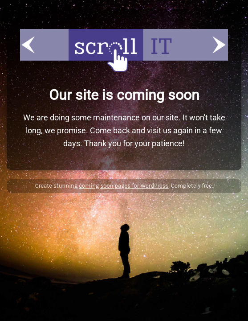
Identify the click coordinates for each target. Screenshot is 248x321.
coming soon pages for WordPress (123, 185)
